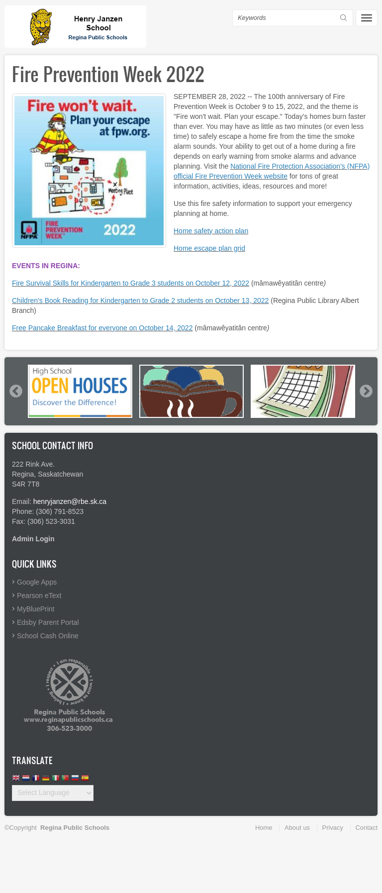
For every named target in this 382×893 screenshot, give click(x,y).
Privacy (332, 827)
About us (297, 827)
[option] (80, 391)
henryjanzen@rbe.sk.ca (69, 501)
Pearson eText (39, 595)
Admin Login (33, 539)
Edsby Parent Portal (48, 622)
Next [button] (366, 391)
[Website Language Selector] (53, 793)
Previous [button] (15, 391)
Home (263, 827)
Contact (367, 827)
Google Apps (37, 582)
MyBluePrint (35, 609)
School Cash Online (48, 636)
